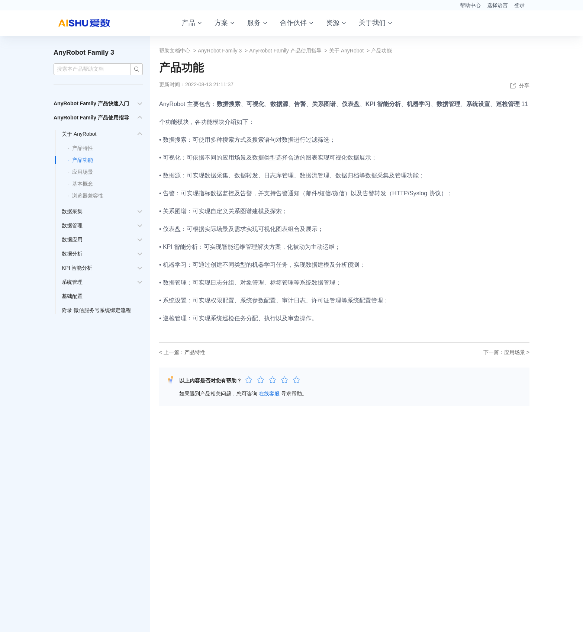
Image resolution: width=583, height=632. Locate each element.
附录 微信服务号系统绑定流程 (96, 310)
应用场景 (82, 172)
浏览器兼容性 (87, 196)
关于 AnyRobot (79, 134)
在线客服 (269, 394)
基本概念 (82, 184)
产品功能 (82, 160)
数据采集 (72, 211)
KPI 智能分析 (77, 268)
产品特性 (82, 148)
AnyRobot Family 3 (84, 52)
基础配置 (72, 296)
